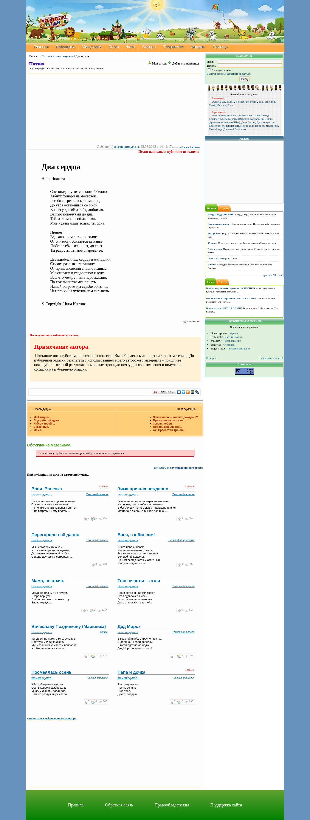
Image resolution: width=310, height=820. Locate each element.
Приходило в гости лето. (170, 420)
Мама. (38, 430)
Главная (41, 47)
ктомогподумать (63, 56)
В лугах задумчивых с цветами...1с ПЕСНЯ (229, 288)
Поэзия (46, 56)
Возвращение (233, 340)
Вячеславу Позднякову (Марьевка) (68, 626)
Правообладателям (172, 805)
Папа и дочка (131, 672)
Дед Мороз (129, 626)
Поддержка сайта (226, 805)
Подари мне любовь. (167, 426)
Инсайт (212, 264)
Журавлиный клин (239, 348)
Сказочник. (41, 426)
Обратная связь (119, 805)
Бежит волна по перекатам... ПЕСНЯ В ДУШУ (231, 298)
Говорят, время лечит (219, 224)
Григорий (251, 101)
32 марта (212, 243)
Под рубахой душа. (47, 420)
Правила (76, 805)
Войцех (240, 101)
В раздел (211, 358)
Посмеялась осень (51, 672)
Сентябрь (229, 344)
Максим (221, 105)
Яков (230, 105)
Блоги (113, 47)
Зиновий (270, 101)
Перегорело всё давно (55, 534)
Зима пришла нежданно (143, 488)
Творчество (173, 47)
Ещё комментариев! (271, 358)
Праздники (65, 47)
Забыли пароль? (216, 73)
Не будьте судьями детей (221, 214)
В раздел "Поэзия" (273, 275)
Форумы (198, 47)
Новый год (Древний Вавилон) (227, 129)
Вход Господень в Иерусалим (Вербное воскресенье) (239, 117)
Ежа (261, 101)
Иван (212, 105)
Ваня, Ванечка (46, 488)
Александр (218, 101)
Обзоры (149, 47)
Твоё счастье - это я (139, 580)
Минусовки (92, 47)
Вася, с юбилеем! (136, 534)
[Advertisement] (115, 105)
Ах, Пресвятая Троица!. (169, 430)
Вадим (230, 101)
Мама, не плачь (47, 580)
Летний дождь (233, 336)
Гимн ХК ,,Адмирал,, (219, 258)
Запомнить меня (219, 70)
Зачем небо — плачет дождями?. (176, 417)
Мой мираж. (42, 417)
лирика (233, 333)
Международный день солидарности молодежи (250, 125)
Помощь (220, 47)
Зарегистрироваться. (239, 73)
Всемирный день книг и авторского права (237, 115)
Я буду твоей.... (44, 423)
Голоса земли (215, 249)
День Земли (248, 122)
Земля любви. (163, 423)
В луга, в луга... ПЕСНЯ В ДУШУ (224, 308)
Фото (130, 47)
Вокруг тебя (214, 233)
